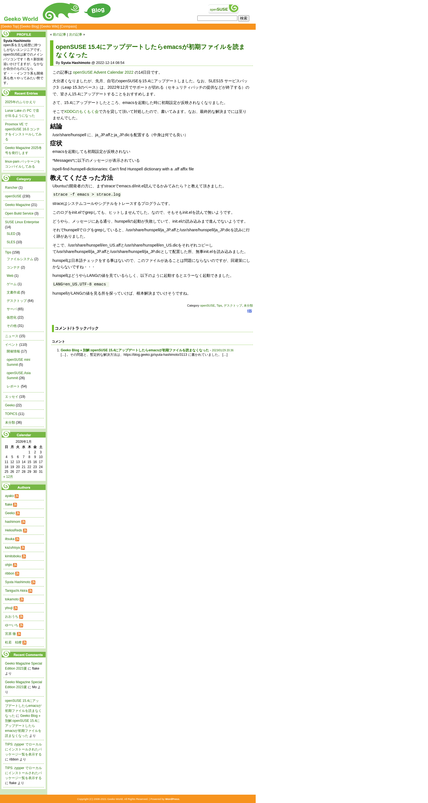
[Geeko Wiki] (49, 26)
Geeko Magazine (17, 205)
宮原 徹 (10, 634)
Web (10, 276)
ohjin (8, 565)
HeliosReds (13, 530)
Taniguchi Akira (16, 591)
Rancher (11, 188)
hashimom (12, 522)
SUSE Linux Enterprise (22, 222)
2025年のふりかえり (20, 102)
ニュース (11, 336)
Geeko (10, 405)
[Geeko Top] (10, 26)
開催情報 (13, 351)
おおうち (11, 616)
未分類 (248, 305)
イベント (11, 345)
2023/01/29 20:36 (222, 350)
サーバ (12, 309)
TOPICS (11, 414)
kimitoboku (13, 556)
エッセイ (11, 397)
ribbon (9, 573)
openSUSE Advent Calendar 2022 (103, 72)
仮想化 (12, 317)
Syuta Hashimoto (17, 582)
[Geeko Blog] (29, 26)
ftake (8, 504)
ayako (9, 496)
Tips (219, 305)
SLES (11, 242)
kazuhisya (12, 548)
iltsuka (9, 539)
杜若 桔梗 (13, 642)
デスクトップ (233, 305)
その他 (12, 326)
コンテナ (13, 267)
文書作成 (13, 292)
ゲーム (12, 284)
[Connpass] (68, 26)
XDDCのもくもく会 (81, 111)
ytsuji (9, 608)
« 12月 (8, 477)
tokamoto (12, 599)
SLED (11, 234)
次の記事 (75, 34)
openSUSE (207, 305)
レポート (13, 386)
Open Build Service (19, 213)
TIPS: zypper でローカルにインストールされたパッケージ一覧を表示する (23, 749)
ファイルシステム (20, 259)
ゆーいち (11, 625)
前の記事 (59, 34)
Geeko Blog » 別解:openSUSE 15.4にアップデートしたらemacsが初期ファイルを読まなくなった (135, 350)
